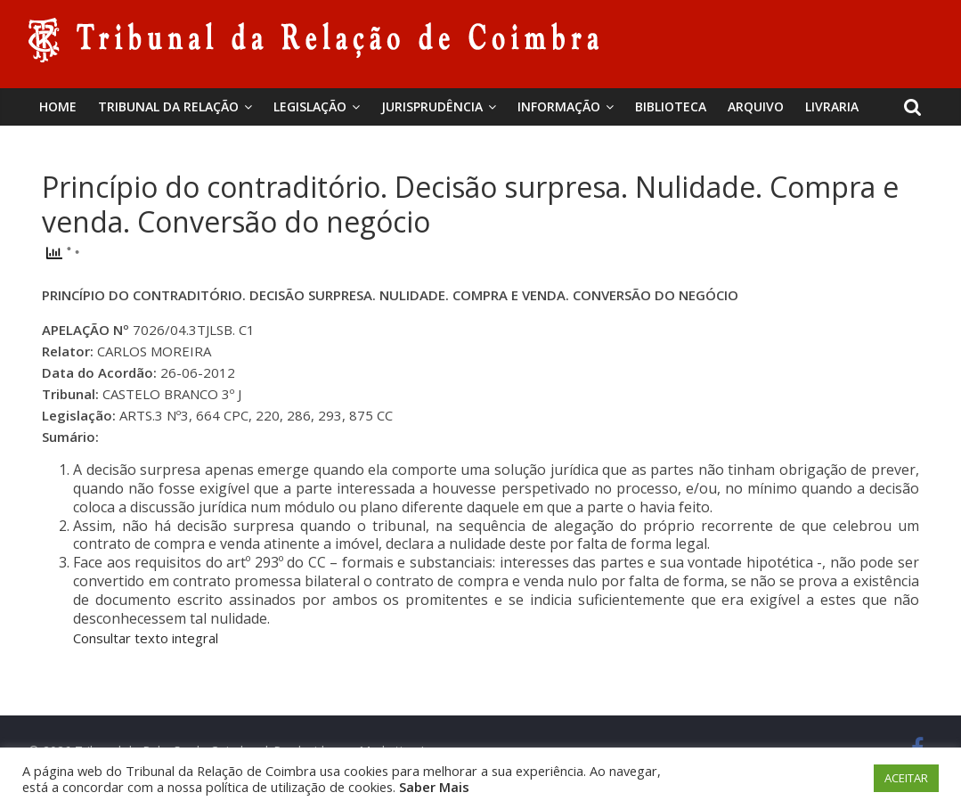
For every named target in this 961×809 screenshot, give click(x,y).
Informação (558, 106)
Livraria (832, 106)
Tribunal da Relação (168, 106)
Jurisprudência (432, 106)
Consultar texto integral (145, 638)
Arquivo (756, 106)
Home (58, 106)
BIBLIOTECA (670, 106)
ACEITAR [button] (906, 778)
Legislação (309, 106)
